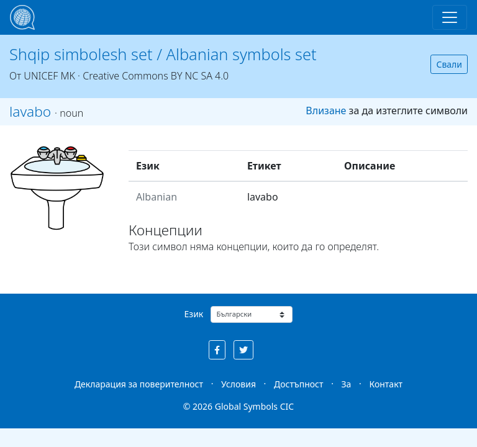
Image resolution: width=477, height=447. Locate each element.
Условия (238, 384)
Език (194, 314)
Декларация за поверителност (139, 384)
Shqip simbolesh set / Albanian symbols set (163, 54)
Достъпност (298, 384)
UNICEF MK (49, 76)
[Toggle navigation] (449, 17)
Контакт (385, 384)
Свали (449, 64)
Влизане (326, 110)
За (347, 384)
